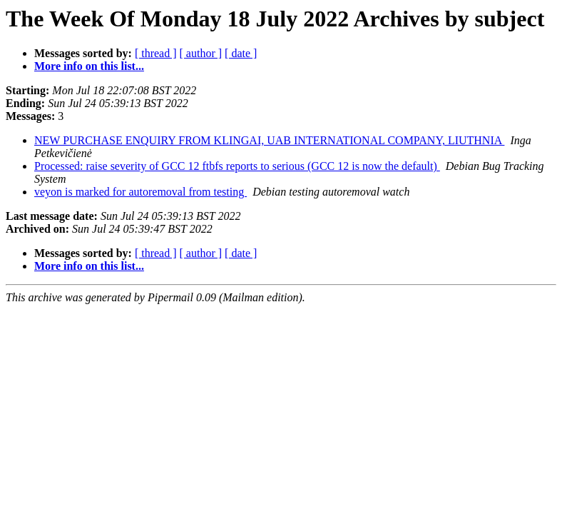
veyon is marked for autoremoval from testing (140, 192)
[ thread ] (156, 53)
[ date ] (241, 53)
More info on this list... (89, 66)
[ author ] (201, 53)
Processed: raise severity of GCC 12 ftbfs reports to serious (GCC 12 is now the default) (237, 166)
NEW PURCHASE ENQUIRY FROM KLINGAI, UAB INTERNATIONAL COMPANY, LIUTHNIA (269, 140)
